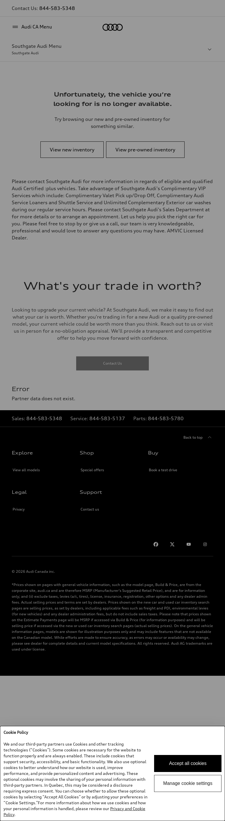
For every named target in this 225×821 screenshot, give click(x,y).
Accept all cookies (188, 763)
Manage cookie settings (187, 783)
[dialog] (112, 773)
